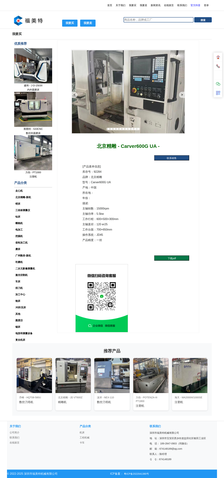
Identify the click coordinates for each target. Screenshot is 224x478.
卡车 (82, 442)
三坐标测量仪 (22, 210)
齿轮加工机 (21, 242)
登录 (206, 5)
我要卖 (143, 5)
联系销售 (172, 158)
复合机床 (20, 339)
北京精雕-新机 (23, 197)
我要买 (132, 5)
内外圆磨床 (33, 89)
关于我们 (120, 5)
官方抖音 (195, 5)
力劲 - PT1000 (33, 172)
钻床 (17, 216)
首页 (109, 5)
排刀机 (19, 288)
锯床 (17, 326)
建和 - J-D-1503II (33, 85)
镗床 (17, 203)
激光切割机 (21, 275)
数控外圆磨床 (33, 133)
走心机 (19, 190)
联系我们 (182, 5)
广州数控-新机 (23, 255)
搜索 (203, 20)
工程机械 (84, 437)
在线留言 (169, 5)
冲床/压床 (20, 307)
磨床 (17, 249)
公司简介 (14, 432)
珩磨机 (19, 262)
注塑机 (33, 176)
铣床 (17, 301)
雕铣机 (19, 223)
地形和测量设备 (24, 333)
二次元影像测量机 (25, 268)
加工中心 (20, 294)
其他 (17, 313)
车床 (17, 281)
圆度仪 (19, 320)
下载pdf (172, 258)
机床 (82, 432)
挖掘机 (19, 236)
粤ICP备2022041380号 (136, 473)
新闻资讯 (155, 5)
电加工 (19, 229)
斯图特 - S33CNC (33, 129)
